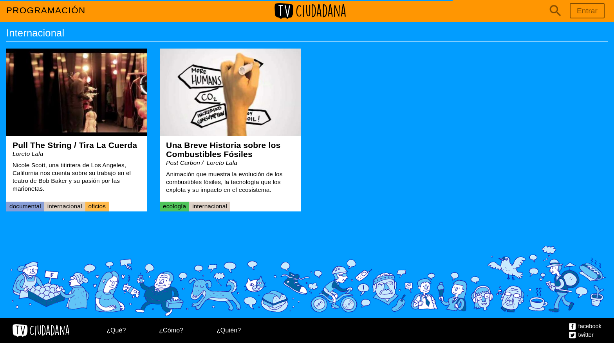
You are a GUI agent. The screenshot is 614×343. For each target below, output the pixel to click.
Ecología (174, 206)
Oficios (97, 206)
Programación (46, 10)
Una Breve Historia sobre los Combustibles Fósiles (223, 150)
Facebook (589, 326)
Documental (25, 206)
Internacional (64, 206)
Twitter (586, 335)
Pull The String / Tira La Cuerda (75, 145)
